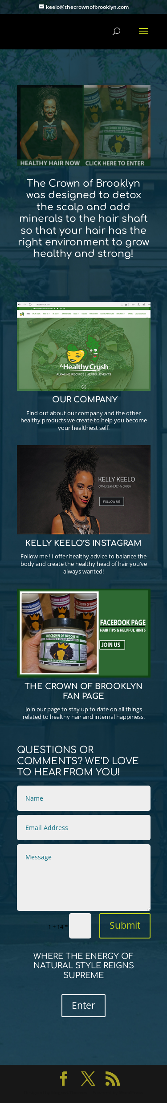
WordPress (131, 1092)
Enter (83, 1005)
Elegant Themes (69, 1092)
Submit (125, 925)
